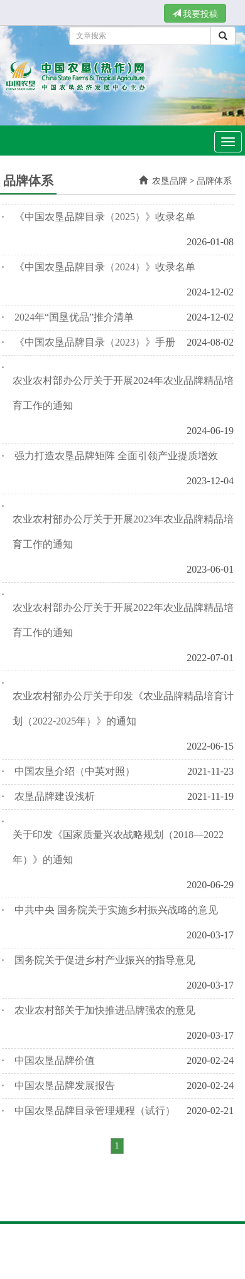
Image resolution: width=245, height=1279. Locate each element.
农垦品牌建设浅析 (54, 796)
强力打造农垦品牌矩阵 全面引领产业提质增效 (116, 455)
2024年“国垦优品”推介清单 (74, 317)
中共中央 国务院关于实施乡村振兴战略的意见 (116, 910)
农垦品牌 (169, 181)
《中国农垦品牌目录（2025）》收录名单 (104, 216)
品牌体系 (214, 181)
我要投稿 (195, 14)
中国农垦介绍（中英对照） (74, 771)
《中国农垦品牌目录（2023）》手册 (94, 342)
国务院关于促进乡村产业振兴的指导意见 (104, 960)
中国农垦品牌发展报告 (64, 1085)
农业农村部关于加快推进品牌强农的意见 (104, 1010)
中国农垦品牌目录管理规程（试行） (94, 1110)
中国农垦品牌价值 (54, 1060)
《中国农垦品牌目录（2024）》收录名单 (104, 267)
